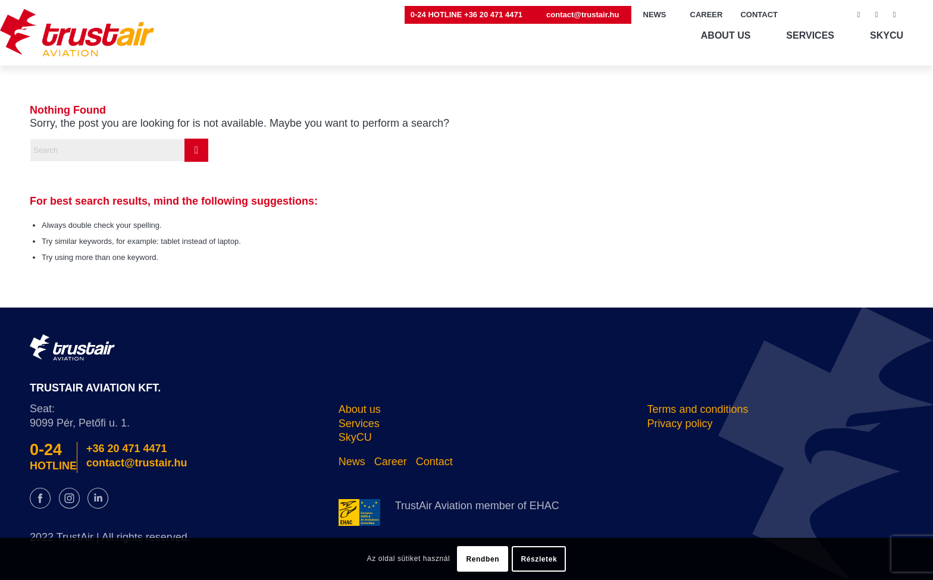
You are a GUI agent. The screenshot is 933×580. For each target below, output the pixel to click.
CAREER (706, 14)
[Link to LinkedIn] (894, 15)
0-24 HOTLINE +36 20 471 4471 (466, 14)
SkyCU (355, 437)
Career (390, 462)
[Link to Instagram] (876, 15)
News (352, 462)
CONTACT (759, 14)
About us (360, 409)
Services (359, 423)
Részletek (539, 559)
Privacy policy (679, 423)
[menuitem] (469, 15)
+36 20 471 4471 (126, 448)
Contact (434, 462)
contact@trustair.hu (582, 14)
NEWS (654, 14)
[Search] (119, 150)
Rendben (483, 559)
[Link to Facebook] (859, 15)
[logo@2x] (77, 33)
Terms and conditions (697, 409)
